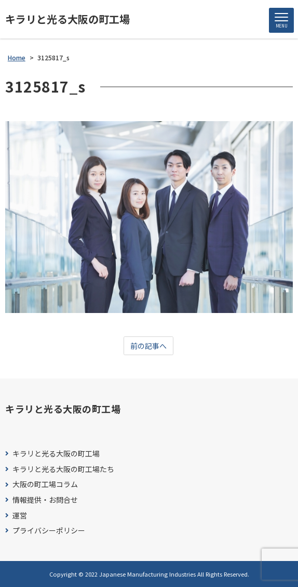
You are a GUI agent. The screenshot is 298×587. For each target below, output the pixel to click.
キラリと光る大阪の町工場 (67, 19)
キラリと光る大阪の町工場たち (63, 469)
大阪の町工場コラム (45, 484)
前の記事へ (148, 346)
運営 (19, 515)
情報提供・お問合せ (45, 500)
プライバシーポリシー (48, 531)
